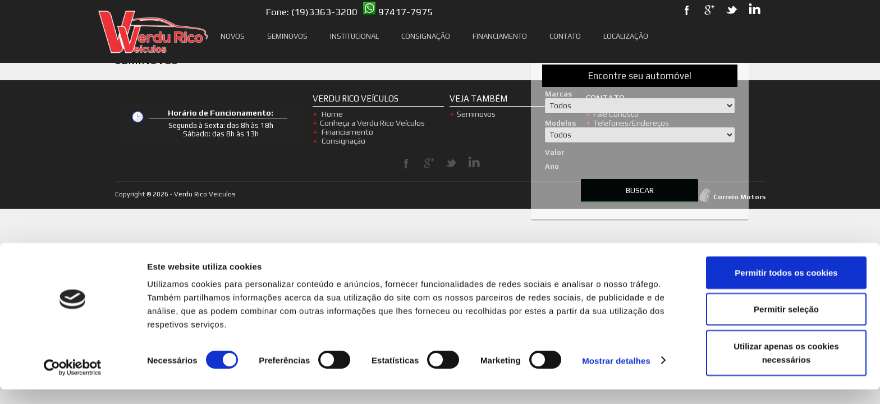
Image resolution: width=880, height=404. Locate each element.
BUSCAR (640, 190)
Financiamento (500, 36)
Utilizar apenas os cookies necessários (786, 367)
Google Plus (429, 163)
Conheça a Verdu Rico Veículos (372, 122)
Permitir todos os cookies (786, 287)
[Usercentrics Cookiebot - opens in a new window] (73, 382)
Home (331, 113)
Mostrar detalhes (616, 375)
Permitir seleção (786, 324)
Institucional (354, 36)
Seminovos (287, 36)
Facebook (406, 163)
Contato (565, 36)
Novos (233, 36)
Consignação (425, 36)
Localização (625, 36)
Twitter (451, 163)
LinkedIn (473, 163)
